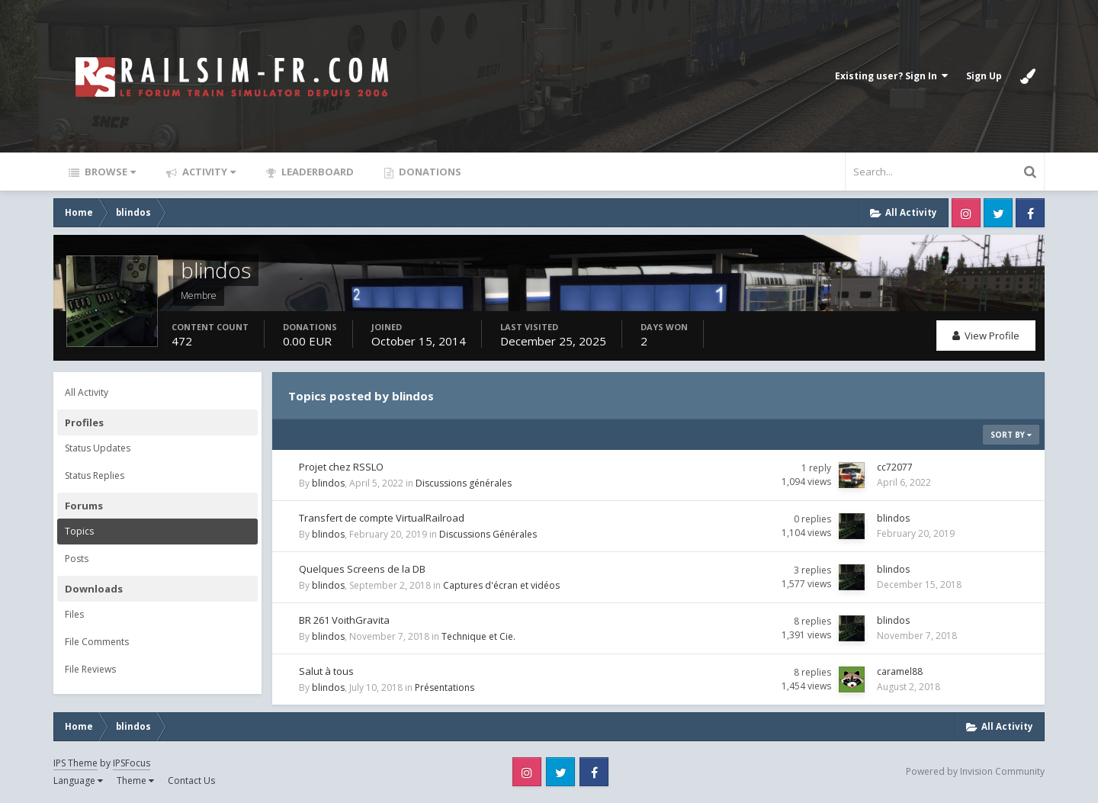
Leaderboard (316, 171)
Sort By (1011, 434)
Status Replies (94, 475)
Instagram (966, 212)
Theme (135, 780)
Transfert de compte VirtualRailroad (381, 518)
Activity (208, 171)
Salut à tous (326, 671)
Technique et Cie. (478, 636)
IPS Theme (75, 762)
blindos (328, 483)
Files (74, 614)
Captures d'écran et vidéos (501, 585)
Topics (79, 531)
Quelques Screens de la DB (362, 569)
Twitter (998, 212)
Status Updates (97, 448)
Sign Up (984, 75)
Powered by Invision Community (975, 771)
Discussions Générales (488, 534)
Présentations (444, 687)
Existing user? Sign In (891, 75)
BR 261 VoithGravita (344, 620)
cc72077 (895, 467)
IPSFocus (131, 762)
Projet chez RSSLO (341, 467)
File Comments (97, 641)
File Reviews (90, 669)
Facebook (1030, 212)
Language (78, 780)
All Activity (86, 392)
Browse (109, 171)
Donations (428, 171)
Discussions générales (464, 483)
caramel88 (900, 671)
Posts (76, 558)
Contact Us (191, 780)
